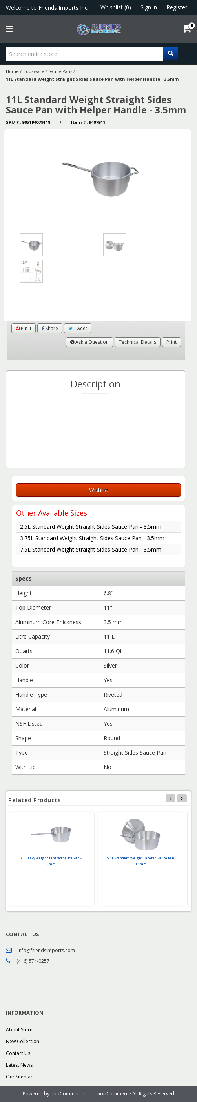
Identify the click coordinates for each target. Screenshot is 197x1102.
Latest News (19, 1065)
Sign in (148, 7)
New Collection (22, 1041)
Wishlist (98, 490)
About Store (19, 1029)
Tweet (77, 328)
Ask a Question (89, 342)
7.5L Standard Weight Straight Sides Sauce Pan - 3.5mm (90, 549)
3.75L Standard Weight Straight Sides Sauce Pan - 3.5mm (92, 538)
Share (50, 328)
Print (171, 342)
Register (176, 7)
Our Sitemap (20, 1076)
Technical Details (137, 342)
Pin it (23, 328)
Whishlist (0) (115, 7)
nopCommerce (67, 1093)
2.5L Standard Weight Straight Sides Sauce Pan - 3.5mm (90, 526)
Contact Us (18, 1053)
